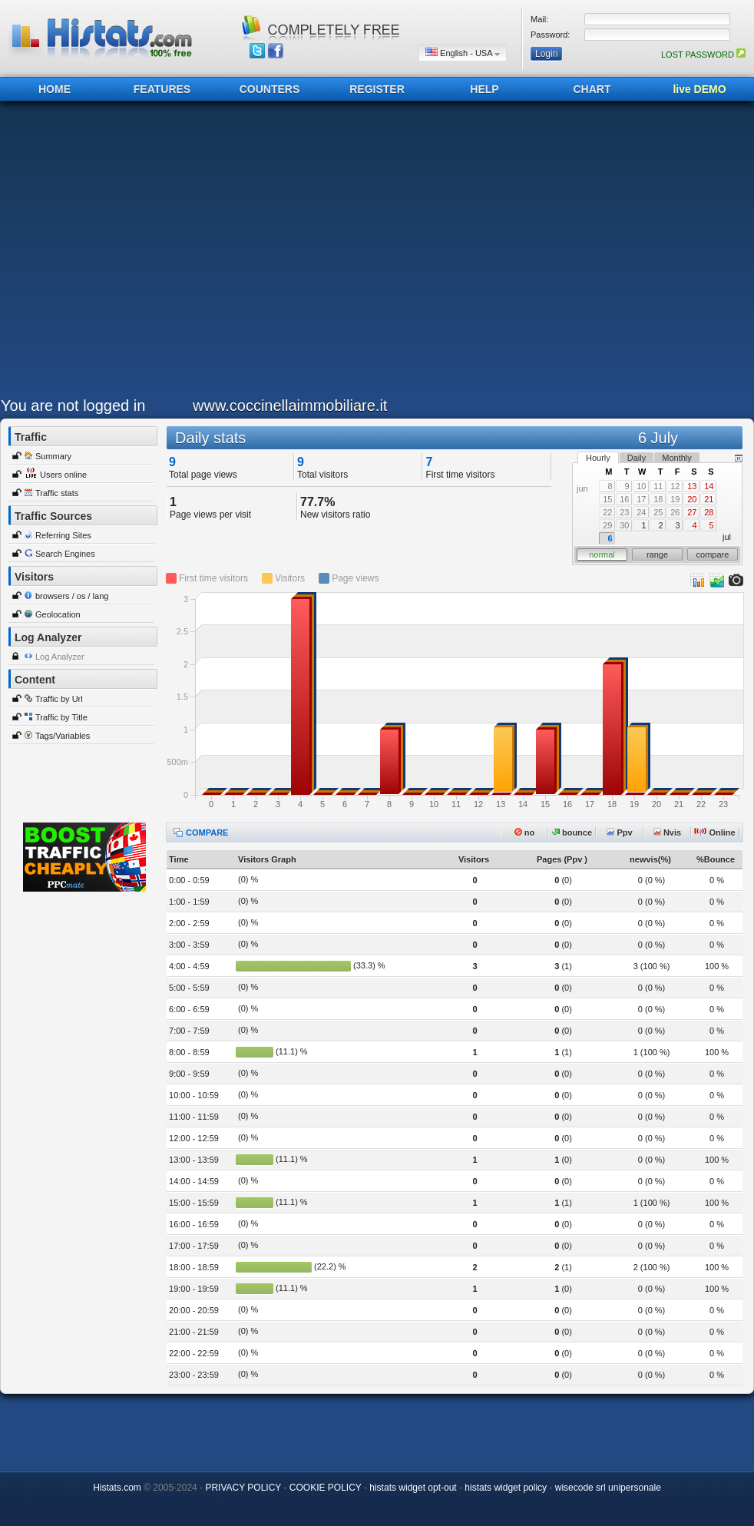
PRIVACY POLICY (243, 1487)
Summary (53, 456)
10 (641, 486)
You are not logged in (73, 405)
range (657, 554)
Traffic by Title (61, 717)
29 (607, 525)
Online (714, 832)
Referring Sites (63, 535)
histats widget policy (506, 1487)
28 (708, 512)
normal (602, 554)
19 (675, 499)
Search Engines (65, 553)
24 (641, 512)
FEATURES (162, 89)
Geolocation (58, 614)
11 (658, 486)
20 (691, 499)
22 (607, 512)
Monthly (677, 457)
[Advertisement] (145, 253)
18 (658, 499)
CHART (592, 89)
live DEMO (699, 89)
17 (641, 499)
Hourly (598, 457)
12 (675, 486)
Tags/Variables (62, 735)
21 (708, 499)
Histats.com (117, 1487)
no (524, 832)
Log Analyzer (59, 656)
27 (691, 512)
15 (607, 499)
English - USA (462, 53)
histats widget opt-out (412, 1487)
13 (691, 486)
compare (712, 554)
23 (624, 512)
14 (708, 486)
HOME (54, 89)
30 (624, 525)
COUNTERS (270, 89)
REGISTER (377, 89)
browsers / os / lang (71, 596)
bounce (572, 832)
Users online (63, 474)
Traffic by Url (59, 698)
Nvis (667, 832)
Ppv (619, 832)
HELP (484, 89)
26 (675, 512)
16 (624, 499)
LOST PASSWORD (703, 54)
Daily (636, 457)
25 (658, 512)
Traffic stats (56, 493)
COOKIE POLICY (325, 1487)
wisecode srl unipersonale (608, 1487)
